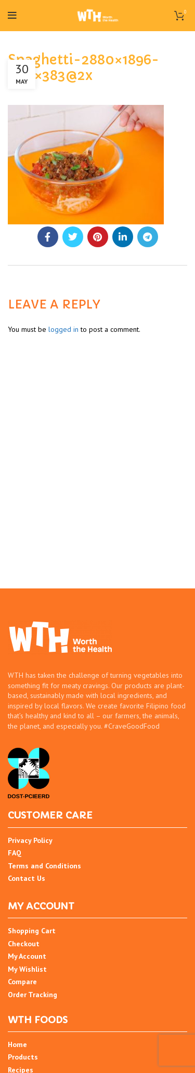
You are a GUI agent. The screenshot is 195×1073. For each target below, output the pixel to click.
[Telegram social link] (147, 236)
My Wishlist (27, 969)
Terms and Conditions (44, 865)
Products (23, 1057)
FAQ (14, 852)
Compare (22, 981)
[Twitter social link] (72, 236)
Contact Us (26, 878)
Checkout (24, 943)
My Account (27, 956)
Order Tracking (32, 994)
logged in (63, 329)
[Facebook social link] (47, 236)
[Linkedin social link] (122, 236)
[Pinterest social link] (97, 236)
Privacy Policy (30, 840)
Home (17, 1044)
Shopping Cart (32, 930)
